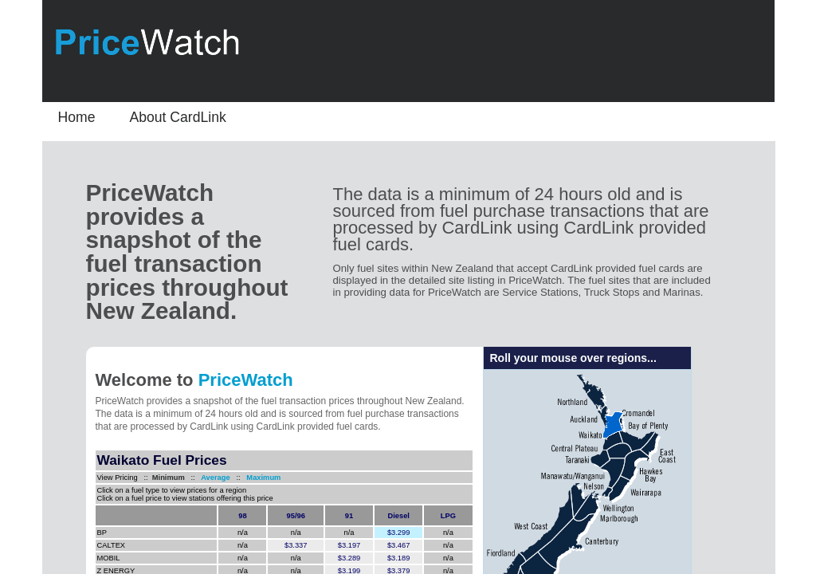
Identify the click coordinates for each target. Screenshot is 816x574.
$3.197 (349, 545)
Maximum (263, 478)
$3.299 (398, 533)
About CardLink (178, 117)
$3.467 (398, 545)
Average (212, 478)
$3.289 (349, 558)
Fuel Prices (169, 460)
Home (77, 117)
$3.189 (398, 558)
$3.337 (296, 545)
